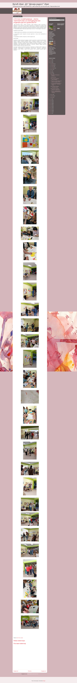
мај (51, 72)
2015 (51, 110)
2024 (51, 62)
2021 (51, 101)
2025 (51, 61)
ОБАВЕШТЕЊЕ (53, 77)
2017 (51, 107)
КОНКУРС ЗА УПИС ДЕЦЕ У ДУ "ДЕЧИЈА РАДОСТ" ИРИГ (56, 81)
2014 (51, 111)
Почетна (29, 671)
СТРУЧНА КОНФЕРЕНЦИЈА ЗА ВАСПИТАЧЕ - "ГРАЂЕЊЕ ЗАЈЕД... (56, 84)
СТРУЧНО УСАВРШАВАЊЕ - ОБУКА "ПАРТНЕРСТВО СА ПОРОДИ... (56, 92)
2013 (51, 113)
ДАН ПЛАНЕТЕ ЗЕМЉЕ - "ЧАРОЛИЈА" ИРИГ (55, 87)
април (52, 73)
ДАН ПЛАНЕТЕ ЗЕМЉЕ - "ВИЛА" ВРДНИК (55, 79)
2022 (51, 100)
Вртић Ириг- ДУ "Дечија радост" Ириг (31, 4)
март (52, 94)
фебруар (52, 95)
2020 (51, 103)
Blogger (44, 680)
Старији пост (43, 671)
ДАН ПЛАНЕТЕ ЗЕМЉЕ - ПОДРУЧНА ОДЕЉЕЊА (55, 89)
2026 (51, 59)
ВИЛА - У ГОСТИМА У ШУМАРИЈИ (55, 28)
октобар (52, 66)
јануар (52, 97)
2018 (51, 106)
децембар (52, 63)
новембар (52, 65)
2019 (51, 104)
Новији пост (16, 671)
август (52, 69)
